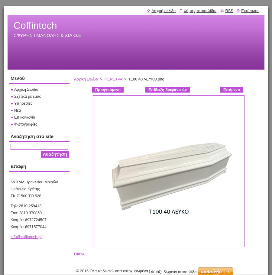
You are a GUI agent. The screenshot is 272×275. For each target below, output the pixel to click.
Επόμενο (231, 89)
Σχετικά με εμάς (27, 96)
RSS (229, 10)
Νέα (17, 110)
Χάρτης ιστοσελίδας (200, 10)
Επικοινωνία (24, 117)
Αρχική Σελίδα (86, 79)
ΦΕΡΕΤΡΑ (113, 79)
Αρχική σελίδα (163, 10)
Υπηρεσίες (23, 103)
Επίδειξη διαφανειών (167, 89)
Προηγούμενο (108, 89)
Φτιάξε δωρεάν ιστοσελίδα (173, 272)
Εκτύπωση (250, 10)
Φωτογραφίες (25, 124)
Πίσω (79, 254)
